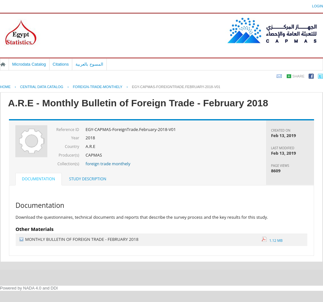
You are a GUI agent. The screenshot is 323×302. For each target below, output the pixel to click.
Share (298, 76)
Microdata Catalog (29, 64)
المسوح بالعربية (89, 64)
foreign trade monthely (108, 164)
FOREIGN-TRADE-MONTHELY (97, 87)
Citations (61, 64)
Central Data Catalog (41, 87)
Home (2, 64)
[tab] (38, 179)
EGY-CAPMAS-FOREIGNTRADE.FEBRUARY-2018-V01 (176, 87)
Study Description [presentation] (87, 179)
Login (317, 6)
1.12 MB (272, 240)
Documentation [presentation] (38, 179)
